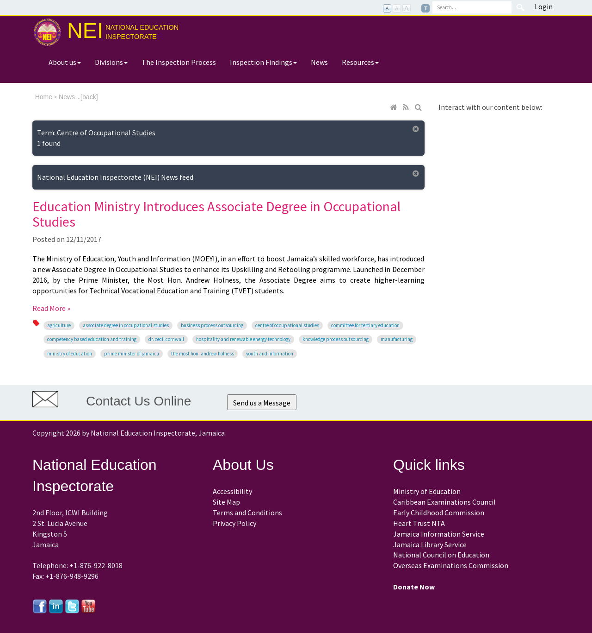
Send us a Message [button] (261, 402)
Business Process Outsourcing (212, 325)
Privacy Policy (234, 523)
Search (520, 7)
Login (544, 6)
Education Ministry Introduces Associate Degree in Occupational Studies (216, 213)
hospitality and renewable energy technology (243, 339)
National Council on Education (441, 554)
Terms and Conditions (247, 512)
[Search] (472, 7)
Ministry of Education (69, 353)
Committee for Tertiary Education (365, 325)
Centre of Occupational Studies (287, 325)
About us (65, 62)
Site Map (226, 501)
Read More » (51, 308)
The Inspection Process (179, 62)
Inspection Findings (263, 62)
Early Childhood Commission (438, 512)
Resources (360, 62)
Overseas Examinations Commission (450, 565)
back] (90, 97)
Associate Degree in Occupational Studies (126, 325)
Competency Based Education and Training (91, 339)
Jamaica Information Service (438, 533)
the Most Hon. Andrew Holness (202, 353)
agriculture (59, 325)
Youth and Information (269, 353)
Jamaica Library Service (430, 544)
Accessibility (232, 491)
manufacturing (397, 339)
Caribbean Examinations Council (444, 501)
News (319, 62)
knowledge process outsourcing (335, 339)
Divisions (111, 62)
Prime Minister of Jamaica (131, 353)
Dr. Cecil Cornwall (166, 339)
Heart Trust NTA (419, 523)
